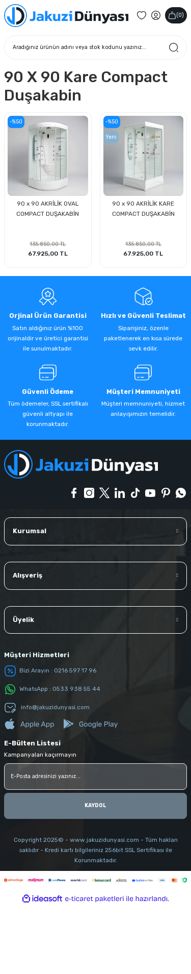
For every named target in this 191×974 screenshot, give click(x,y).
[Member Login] (156, 84)
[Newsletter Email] (95, 844)
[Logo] (66, 83)
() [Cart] (176, 83)
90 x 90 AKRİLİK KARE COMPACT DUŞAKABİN (143, 277)
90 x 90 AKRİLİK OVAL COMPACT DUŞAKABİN (47, 277)
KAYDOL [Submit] (95, 873)
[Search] (95, 115)
